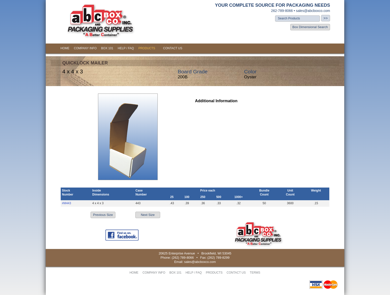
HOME (64, 48)
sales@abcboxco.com (313, 11)
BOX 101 (107, 48)
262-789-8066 (282, 11)
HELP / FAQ (126, 48)
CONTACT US (172, 48)
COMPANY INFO (85, 48)
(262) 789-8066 (183, 257)
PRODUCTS (146, 48)
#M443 (66, 203)
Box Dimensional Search (310, 27)
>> (325, 18)
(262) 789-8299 (218, 257)
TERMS (255, 272)
